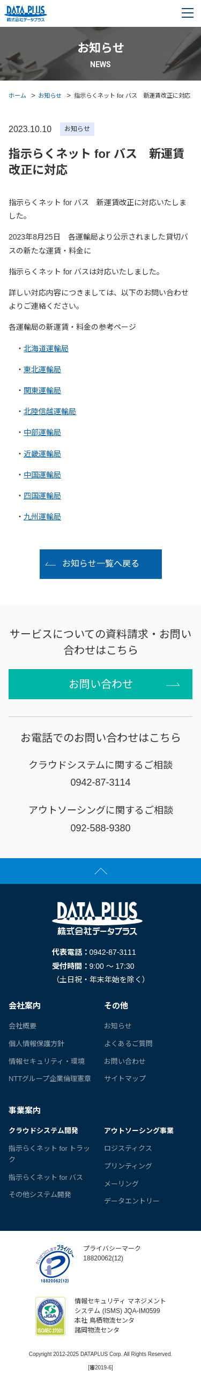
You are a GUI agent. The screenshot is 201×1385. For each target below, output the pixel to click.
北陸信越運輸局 (50, 411)
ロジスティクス (128, 1148)
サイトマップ (125, 1079)
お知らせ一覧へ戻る (100, 563)
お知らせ (50, 95)
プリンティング (128, 1166)
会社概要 (22, 1026)
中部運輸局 (42, 432)
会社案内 (25, 1005)
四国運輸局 (42, 495)
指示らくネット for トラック (49, 1154)
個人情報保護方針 (36, 1044)
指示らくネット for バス (46, 1177)
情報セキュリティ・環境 (47, 1061)
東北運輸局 (42, 369)
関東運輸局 (42, 390)
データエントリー (132, 1201)
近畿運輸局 (42, 453)
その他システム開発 (40, 1195)
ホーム (17, 95)
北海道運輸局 (46, 348)
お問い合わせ (101, 684)
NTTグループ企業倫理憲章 (50, 1079)
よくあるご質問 (128, 1044)
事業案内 (25, 1110)
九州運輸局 (42, 516)
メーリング (121, 1184)
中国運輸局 (42, 474)
